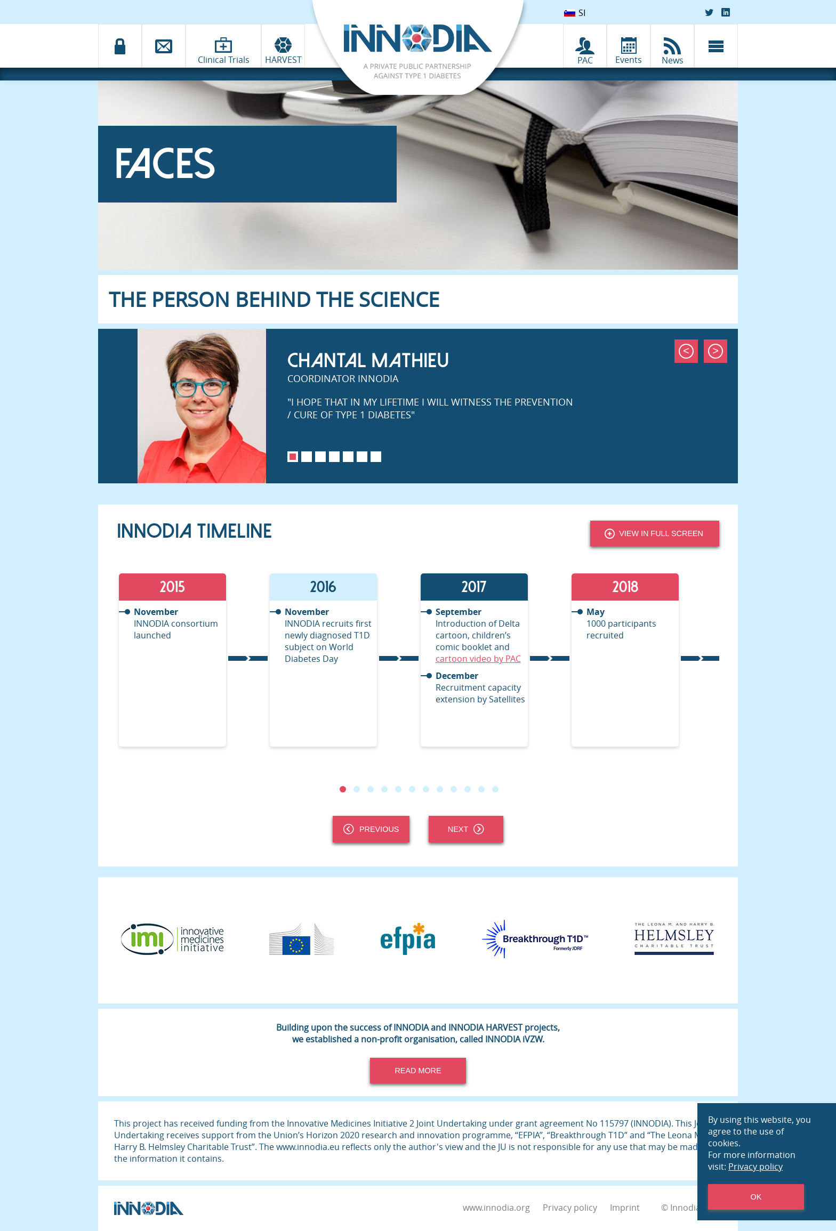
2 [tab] (306, 456)
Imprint (625, 1207)
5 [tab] (348, 456)
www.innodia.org (496, 1207)
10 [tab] (467, 789)
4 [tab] (334, 456)
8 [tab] (440, 789)
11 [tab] (481, 789)
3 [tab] (320, 456)
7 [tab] (376, 456)
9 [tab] (454, 789)
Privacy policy (570, 1207)
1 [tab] (293, 456)
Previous (371, 829)
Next (466, 829)
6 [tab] (362, 456)
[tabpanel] (418, 406)
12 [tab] (495, 789)
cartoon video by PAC (477, 659)
